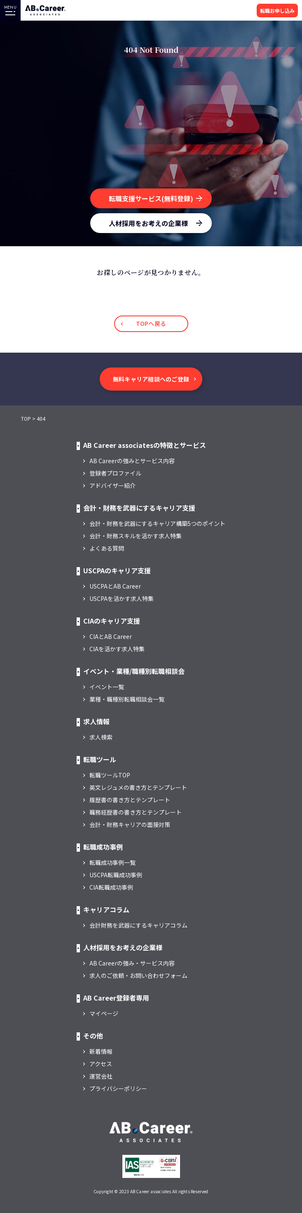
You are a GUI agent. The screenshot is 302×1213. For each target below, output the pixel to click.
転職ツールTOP (109, 775)
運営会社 (100, 1076)
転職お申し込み (277, 10)
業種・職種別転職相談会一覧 (126, 699)
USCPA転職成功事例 (115, 875)
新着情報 (100, 1051)
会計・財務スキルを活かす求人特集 (135, 536)
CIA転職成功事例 (111, 887)
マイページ (103, 1013)
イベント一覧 (106, 687)
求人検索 (100, 737)
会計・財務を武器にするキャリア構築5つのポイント (157, 523)
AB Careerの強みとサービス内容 (132, 461)
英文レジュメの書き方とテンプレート (138, 787)
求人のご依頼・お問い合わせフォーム (138, 975)
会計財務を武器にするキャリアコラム (138, 925)
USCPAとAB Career (115, 586)
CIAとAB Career (110, 636)
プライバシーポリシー (118, 1088)
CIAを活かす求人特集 (117, 649)
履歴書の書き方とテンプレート (129, 800)
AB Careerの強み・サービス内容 (132, 963)
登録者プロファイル (115, 473)
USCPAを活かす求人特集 (121, 598)
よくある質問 (106, 548)
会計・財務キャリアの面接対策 (129, 824)
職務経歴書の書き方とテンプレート (135, 812)
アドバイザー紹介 (112, 485)
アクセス (100, 1064)
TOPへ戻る (151, 323)
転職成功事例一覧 (112, 862)
